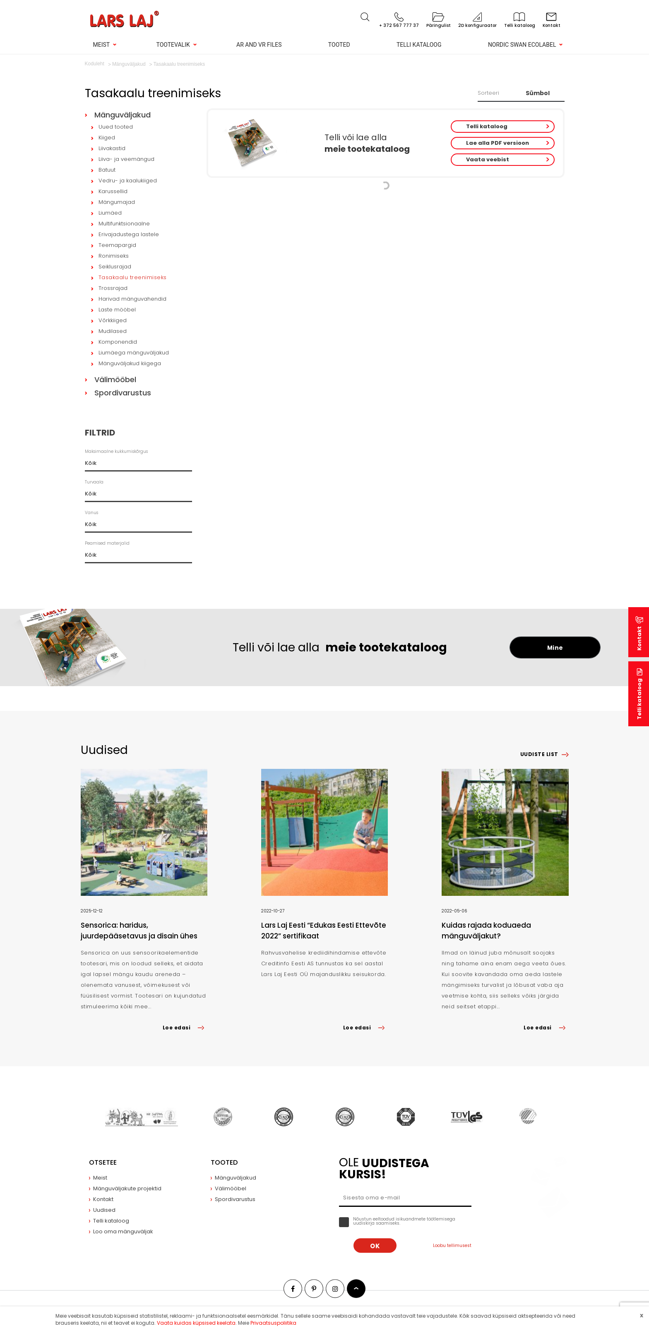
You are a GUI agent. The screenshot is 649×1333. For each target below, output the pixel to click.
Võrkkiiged (113, 320)
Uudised (104, 1210)
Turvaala (94, 482)
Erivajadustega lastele (129, 234)
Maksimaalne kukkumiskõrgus (116, 451)
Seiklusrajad (115, 266)
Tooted (339, 44)
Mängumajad (117, 202)
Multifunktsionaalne (124, 223)
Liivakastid (112, 148)
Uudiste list (539, 754)
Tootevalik (173, 44)
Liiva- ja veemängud (126, 159)
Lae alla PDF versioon (497, 143)
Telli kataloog (419, 44)
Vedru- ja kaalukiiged (128, 180)
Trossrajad (113, 288)
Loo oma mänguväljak (123, 1231)
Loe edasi (185, 1027)
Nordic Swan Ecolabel (522, 44)
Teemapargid (117, 245)
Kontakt (639, 638)
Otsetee (103, 1162)
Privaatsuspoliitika (273, 1322)
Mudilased (113, 331)
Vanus (91, 513)
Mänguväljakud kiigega (130, 363)
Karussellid (113, 191)
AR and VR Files (258, 44)
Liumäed (110, 213)
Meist (101, 44)
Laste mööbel (117, 310)
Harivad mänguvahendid (132, 299)
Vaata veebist (487, 159)
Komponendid (118, 342)
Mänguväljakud (122, 115)
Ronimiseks (114, 256)
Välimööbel (115, 379)
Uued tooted (116, 127)
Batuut (107, 170)
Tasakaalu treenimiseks (133, 277)
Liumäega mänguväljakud (134, 353)
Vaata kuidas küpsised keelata (196, 1322)
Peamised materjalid (107, 543)
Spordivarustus (122, 393)
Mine (555, 648)
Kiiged (107, 137)
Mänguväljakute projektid (127, 1188)
